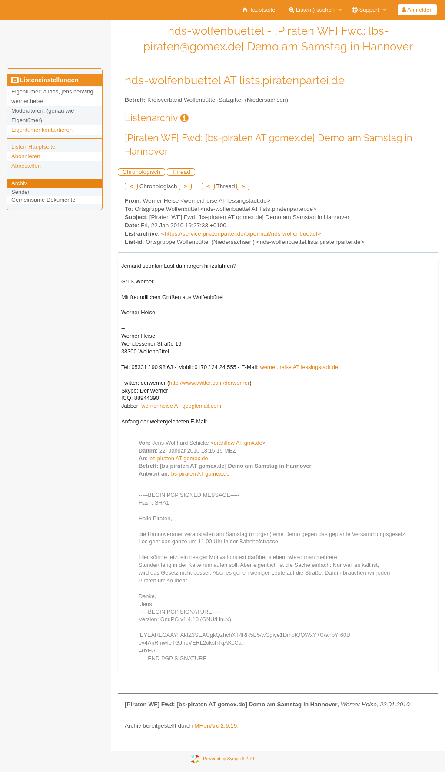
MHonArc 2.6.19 (215, 725)
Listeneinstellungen (44, 80)
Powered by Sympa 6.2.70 (228, 758)
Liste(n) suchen (312, 10)
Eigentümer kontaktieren (42, 129)
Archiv (19, 183)
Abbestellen (26, 166)
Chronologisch (141, 172)
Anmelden (417, 10)
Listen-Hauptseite (33, 146)
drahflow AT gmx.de (238, 442)
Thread (181, 172)
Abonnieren (25, 156)
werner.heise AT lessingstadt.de (299, 367)
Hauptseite (259, 10)
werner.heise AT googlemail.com (181, 406)
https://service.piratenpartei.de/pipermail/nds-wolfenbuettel (241, 233)
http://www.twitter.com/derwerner (209, 382)
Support (365, 10)
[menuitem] (259, 10)
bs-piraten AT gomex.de (178, 458)
